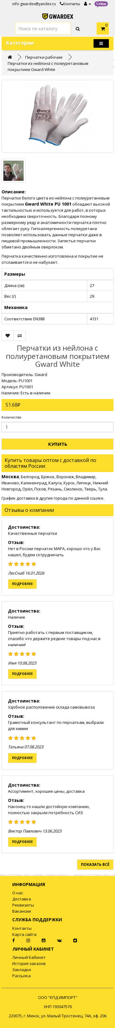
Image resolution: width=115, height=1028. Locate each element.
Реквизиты (23, 905)
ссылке (96, 498)
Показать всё (95, 864)
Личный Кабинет (29, 957)
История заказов (29, 963)
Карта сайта (24, 934)
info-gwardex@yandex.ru (34, 3)
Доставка (21, 899)
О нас (17, 893)
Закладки (21, 969)
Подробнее (22, 584)
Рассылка (21, 975)
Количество (11, 417)
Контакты (70, 3)
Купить (57, 444)
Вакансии (21, 911)
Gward (41, 374)
